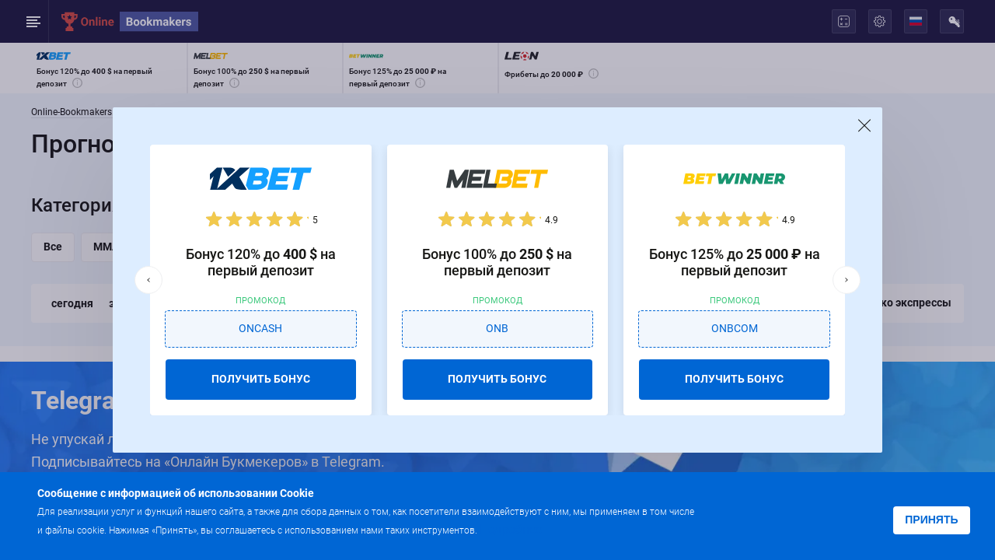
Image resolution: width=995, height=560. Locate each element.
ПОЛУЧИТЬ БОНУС (260, 379)
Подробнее (511, 529)
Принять (931, 519)
